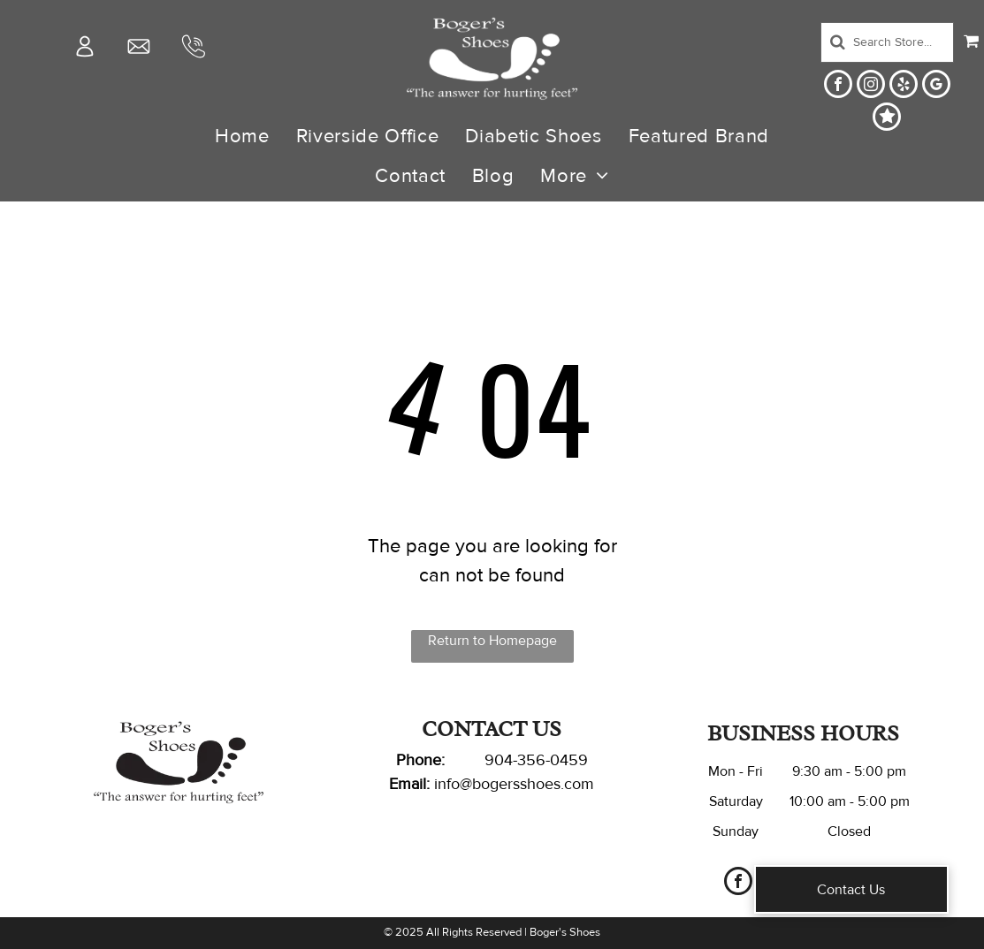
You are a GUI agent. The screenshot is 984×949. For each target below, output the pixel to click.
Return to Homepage (492, 640)
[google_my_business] (936, 86)
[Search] (887, 42)
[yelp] (903, 86)
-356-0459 (550, 760)
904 (498, 760)
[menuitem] (242, 136)
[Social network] (887, 118)
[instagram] (871, 86)
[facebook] (838, 86)
